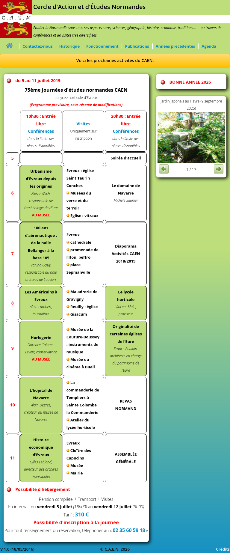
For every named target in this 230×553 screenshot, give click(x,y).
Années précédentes (175, 46)
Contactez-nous (37, 46)
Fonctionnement (102, 46)
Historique (69, 46)
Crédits (223, 549)
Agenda (209, 46)
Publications (137, 46)
